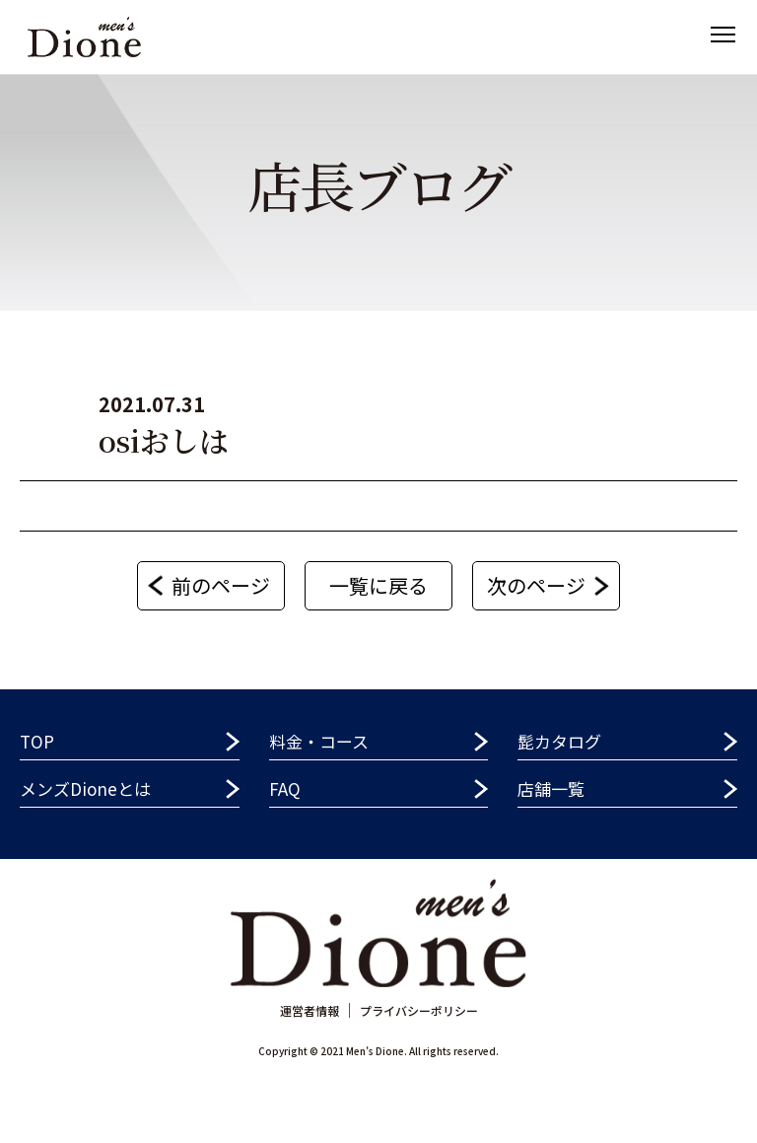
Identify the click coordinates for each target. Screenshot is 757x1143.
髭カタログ (559, 741)
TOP (37, 741)
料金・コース (319, 741)
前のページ (221, 585)
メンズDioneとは (85, 788)
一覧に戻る (378, 585)
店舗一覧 (551, 788)
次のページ (536, 585)
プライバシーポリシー (419, 1010)
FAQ (285, 788)
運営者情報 (309, 1010)
